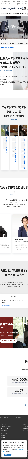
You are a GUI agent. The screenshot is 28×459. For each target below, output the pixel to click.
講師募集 (3, 438)
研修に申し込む (4, 433)
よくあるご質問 (18, 3)
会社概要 (3, 435)
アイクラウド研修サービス (8, 341)
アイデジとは (4, 14)
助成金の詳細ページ (6, 305)
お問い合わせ (4, 431)
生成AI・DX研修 (22, 14)
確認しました (8, 454)
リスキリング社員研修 (6, 426)
